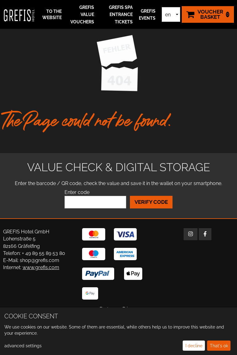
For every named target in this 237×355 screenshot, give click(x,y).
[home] (19, 14)
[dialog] (118, 331)
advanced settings (23, 345)
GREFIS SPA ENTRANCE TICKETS (121, 14)
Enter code (76, 192)
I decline (193, 345)
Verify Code (151, 202)
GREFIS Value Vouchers (82, 14)
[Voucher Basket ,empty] (208, 14)
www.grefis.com (41, 267)
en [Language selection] (168, 15)
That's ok (219, 345)
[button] (50, 14)
